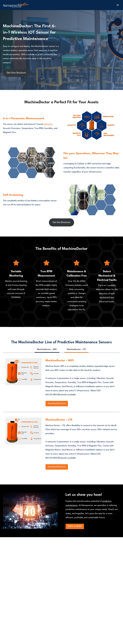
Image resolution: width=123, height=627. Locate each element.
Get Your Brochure (16, 73)
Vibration (48, 124)
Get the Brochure (61, 222)
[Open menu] (117, 5)
